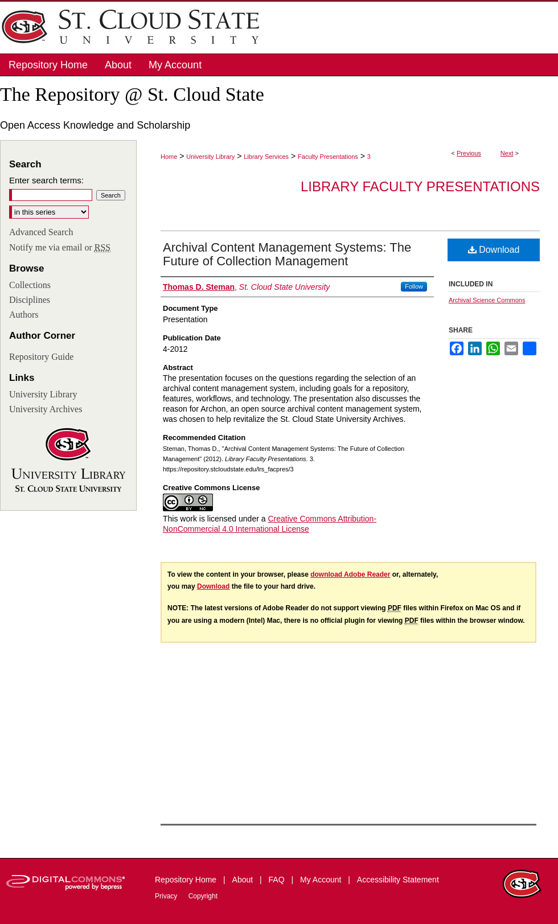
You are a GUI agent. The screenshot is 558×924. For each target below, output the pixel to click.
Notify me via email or (59, 248)
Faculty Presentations (328, 156)
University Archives (45, 409)
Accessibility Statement (398, 879)
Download (494, 249)
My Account (321, 879)
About (243, 879)
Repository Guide (41, 357)
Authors (24, 314)
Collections (30, 285)
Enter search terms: (46, 180)
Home (169, 156)
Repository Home (187, 879)
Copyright (203, 896)
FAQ (278, 879)
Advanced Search (41, 232)
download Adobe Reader (350, 574)
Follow (414, 286)
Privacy (167, 896)
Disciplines (29, 300)
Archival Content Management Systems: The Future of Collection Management (287, 254)
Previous (469, 153)
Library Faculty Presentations (420, 186)
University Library (210, 156)
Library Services (266, 156)
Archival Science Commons (487, 300)
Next (507, 153)
